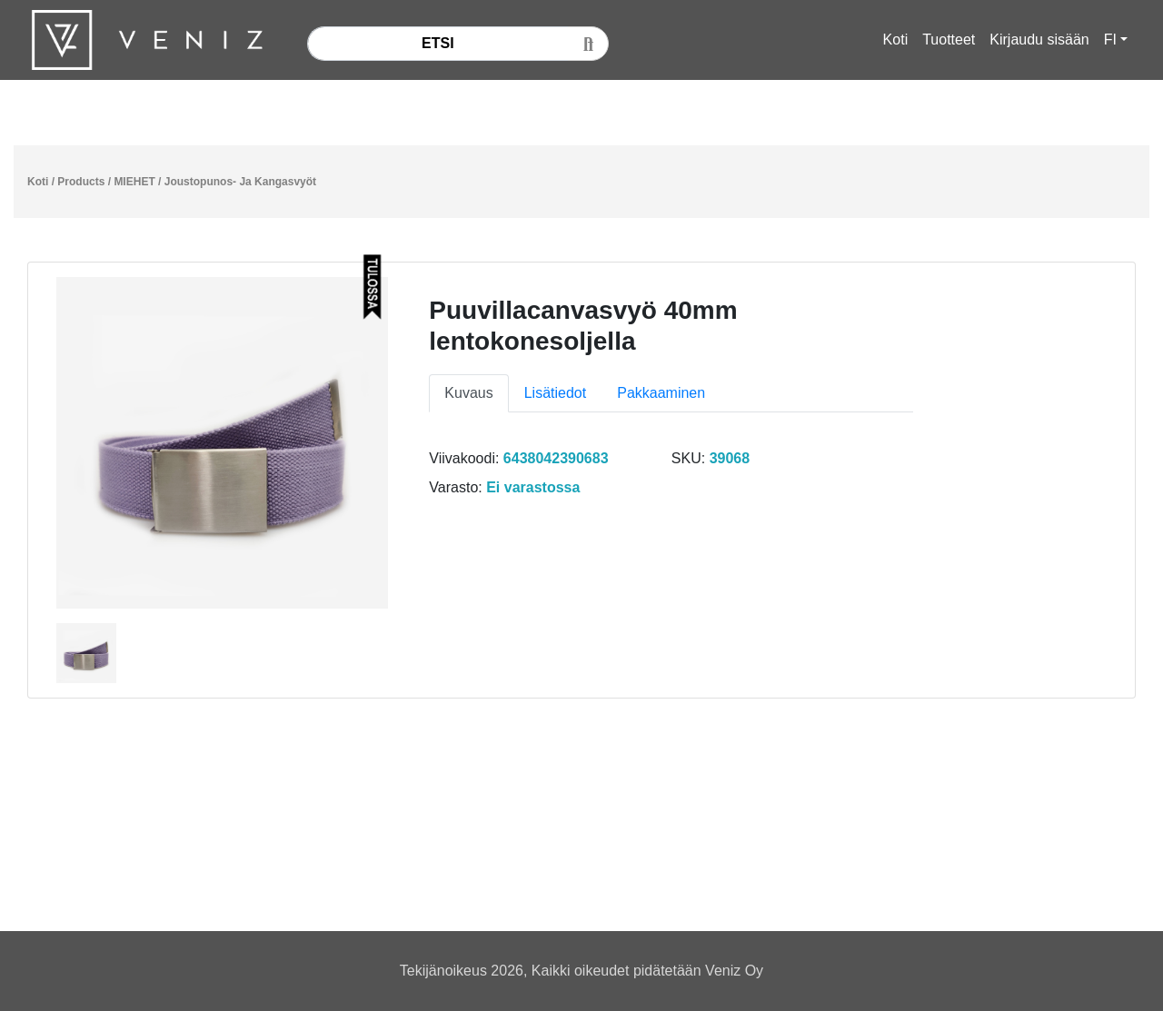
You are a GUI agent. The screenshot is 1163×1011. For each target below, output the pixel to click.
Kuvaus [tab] (468, 393)
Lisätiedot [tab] (555, 393)
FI (1110, 39)
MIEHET (134, 181)
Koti (896, 39)
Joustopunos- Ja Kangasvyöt (240, 181)
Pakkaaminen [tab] (661, 393)
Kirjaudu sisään (1038, 39)
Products (80, 181)
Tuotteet (948, 39)
